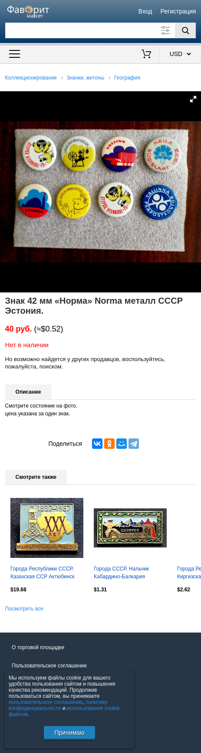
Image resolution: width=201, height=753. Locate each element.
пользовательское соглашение (46, 702)
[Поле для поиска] (100, 30)
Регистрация (178, 11)
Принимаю (69, 732)
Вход (145, 11)
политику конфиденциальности (58, 705)
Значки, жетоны (86, 78)
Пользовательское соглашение (49, 666)
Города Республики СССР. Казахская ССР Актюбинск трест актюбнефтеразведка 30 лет (43, 573)
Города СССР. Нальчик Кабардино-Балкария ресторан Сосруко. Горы (123, 573)
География (127, 78)
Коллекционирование (31, 78)
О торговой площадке (38, 647)
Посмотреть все (24, 609)
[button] (193, 99)
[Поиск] (185, 30)
